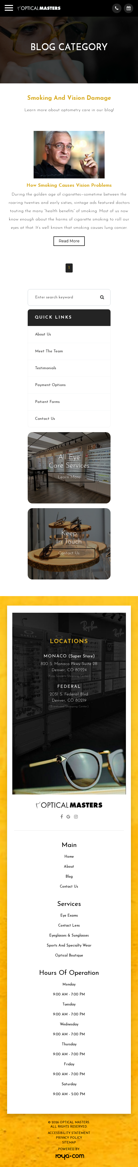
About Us (43, 334)
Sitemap (69, 1142)
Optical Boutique (69, 955)
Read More (69, 241)
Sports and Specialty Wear (69, 945)
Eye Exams (69, 916)
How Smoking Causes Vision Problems (69, 185)
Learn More (69, 477)
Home (69, 857)
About (69, 867)
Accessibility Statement (69, 1133)
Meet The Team (49, 351)
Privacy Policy (69, 1137)
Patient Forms (47, 402)
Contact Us (45, 419)
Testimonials (45, 368)
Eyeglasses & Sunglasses (69, 935)
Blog (69, 877)
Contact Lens (69, 926)
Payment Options (50, 385)
